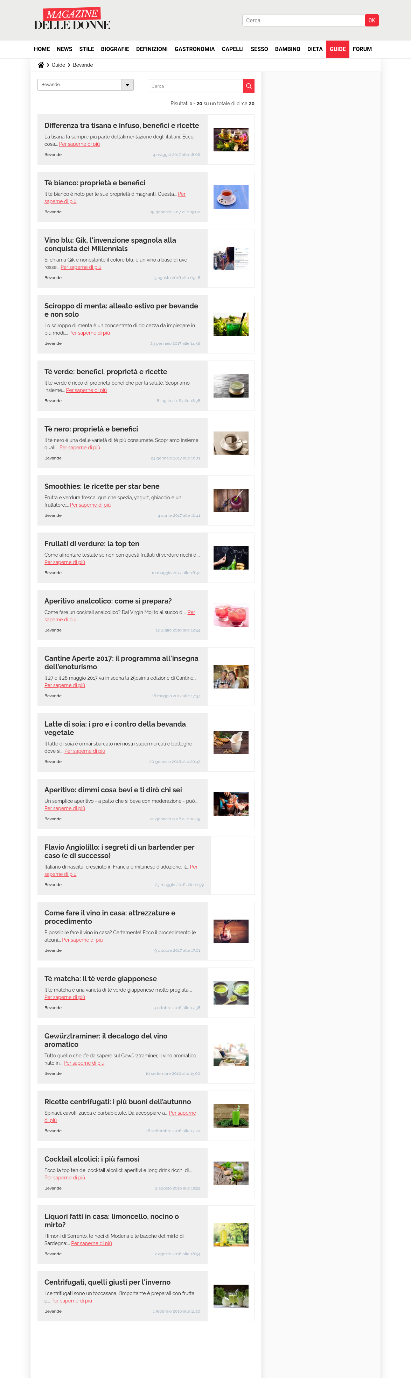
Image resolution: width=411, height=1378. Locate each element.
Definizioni (152, 49)
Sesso (259, 49)
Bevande (83, 65)
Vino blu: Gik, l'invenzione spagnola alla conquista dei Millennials (110, 244)
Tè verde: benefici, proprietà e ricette (105, 371)
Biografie (115, 49)
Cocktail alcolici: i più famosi (91, 1159)
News (64, 49)
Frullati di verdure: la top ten (92, 544)
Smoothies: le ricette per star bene (102, 486)
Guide (338, 49)
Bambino (287, 49)
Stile (86, 49)
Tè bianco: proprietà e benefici (94, 183)
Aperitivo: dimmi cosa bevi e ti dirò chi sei (113, 790)
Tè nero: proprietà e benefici (91, 429)
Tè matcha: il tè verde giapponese (100, 978)
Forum (362, 49)
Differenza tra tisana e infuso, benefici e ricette (121, 125)
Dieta (315, 49)
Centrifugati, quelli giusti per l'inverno (107, 1282)
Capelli (233, 49)
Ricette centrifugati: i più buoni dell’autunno (117, 1102)
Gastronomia (195, 49)
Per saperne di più (79, 144)
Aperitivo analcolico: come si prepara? (108, 601)
